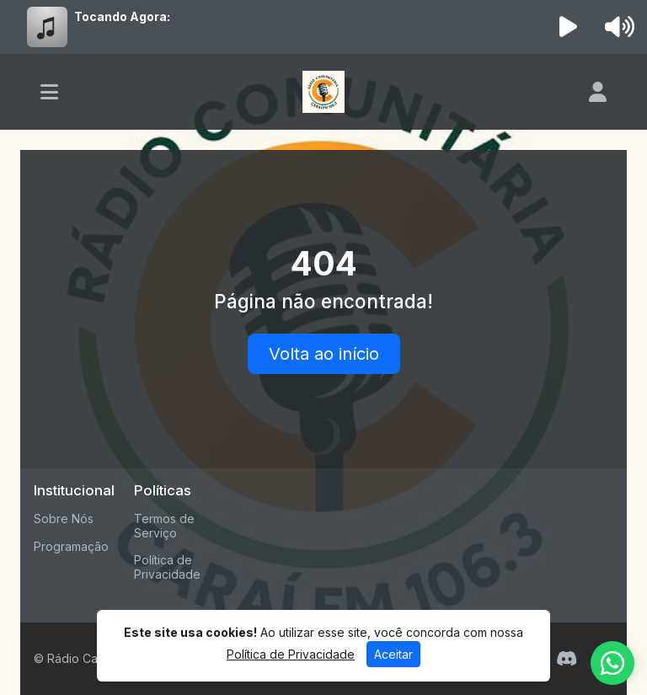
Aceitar (393, 654)
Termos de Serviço (164, 525)
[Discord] (566, 659)
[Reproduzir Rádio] (568, 27)
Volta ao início (324, 354)
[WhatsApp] (612, 663)
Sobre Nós (64, 518)
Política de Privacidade (167, 567)
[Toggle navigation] (49, 91)
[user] (598, 91)
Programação (71, 546)
